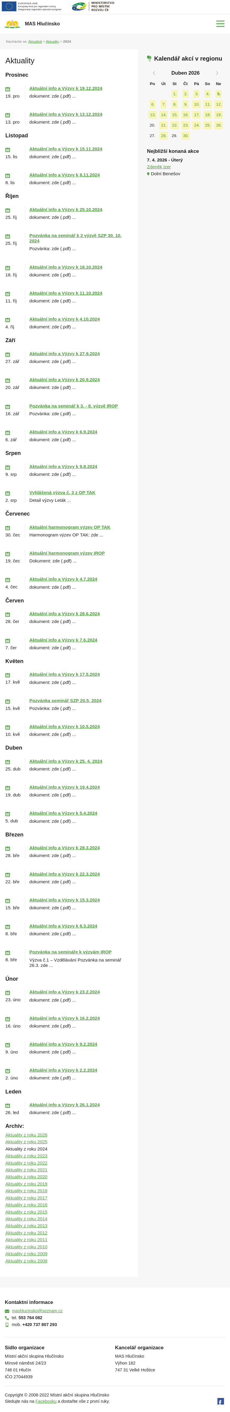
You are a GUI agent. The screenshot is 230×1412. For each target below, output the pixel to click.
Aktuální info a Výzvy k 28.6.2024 (64, 613)
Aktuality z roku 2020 (26, 1176)
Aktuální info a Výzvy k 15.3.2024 (64, 899)
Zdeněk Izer (159, 166)
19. (219, 115)
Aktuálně (35, 41)
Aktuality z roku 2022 (26, 1162)
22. (175, 125)
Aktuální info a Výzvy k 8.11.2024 (64, 174)
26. (219, 125)
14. (164, 115)
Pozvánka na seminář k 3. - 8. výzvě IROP (73, 405)
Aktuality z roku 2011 (26, 1239)
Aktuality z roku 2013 (26, 1225)
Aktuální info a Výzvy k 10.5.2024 (64, 726)
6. (153, 104)
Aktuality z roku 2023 (26, 1155)
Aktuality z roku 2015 (26, 1211)
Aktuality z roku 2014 (26, 1218)
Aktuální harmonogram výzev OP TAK (70, 527)
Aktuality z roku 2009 (26, 1253)
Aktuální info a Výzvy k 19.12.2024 (65, 88)
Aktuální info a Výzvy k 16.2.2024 (64, 1018)
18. (208, 115)
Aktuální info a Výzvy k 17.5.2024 (64, 674)
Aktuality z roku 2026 (26, 1134)
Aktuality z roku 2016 (26, 1204)
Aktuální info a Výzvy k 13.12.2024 (65, 114)
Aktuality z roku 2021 (26, 1169)
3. (197, 94)
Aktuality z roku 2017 (26, 1197)
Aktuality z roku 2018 (26, 1190)
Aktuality (52, 41)
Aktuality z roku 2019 (26, 1183)
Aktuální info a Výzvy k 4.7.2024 (63, 579)
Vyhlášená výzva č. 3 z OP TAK (62, 492)
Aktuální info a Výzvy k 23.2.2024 (64, 991)
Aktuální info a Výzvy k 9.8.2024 (63, 466)
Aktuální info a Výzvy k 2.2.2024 (63, 1070)
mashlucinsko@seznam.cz (37, 1310)
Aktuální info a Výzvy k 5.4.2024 (63, 813)
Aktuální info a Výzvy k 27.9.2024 (64, 353)
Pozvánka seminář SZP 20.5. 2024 (65, 700)
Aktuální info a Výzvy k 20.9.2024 (64, 379)
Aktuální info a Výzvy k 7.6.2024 (63, 639)
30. (186, 135)
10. (197, 104)
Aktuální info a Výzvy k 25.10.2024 (65, 209)
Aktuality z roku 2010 (26, 1246)
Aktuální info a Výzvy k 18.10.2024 (65, 267)
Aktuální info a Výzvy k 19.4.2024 (64, 787)
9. (185, 104)
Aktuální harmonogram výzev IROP (67, 553)
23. (186, 125)
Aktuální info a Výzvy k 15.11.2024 (65, 148)
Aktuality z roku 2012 (26, 1232)
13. (153, 115)
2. (185, 94)
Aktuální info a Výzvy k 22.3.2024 (64, 873)
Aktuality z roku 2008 (26, 1260)
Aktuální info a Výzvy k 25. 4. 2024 (65, 761)
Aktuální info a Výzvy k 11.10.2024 (65, 293)
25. (208, 125)
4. (208, 94)
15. (175, 115)
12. (219, 104)
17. (197, 115)
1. (175, 94)
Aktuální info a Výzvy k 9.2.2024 (63, 1044)
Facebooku (46, 1401)
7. (164, 104)
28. (164, 135)
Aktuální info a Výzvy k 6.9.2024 (63, 431)
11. (208, 104)
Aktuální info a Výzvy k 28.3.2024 (64, 847)
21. (164, 125)
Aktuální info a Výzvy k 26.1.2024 (64, 1104)
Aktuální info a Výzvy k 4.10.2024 (64, 319)
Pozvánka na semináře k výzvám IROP (70, 951)
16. (186, 115)
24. (197, 125)
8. (175, 104)
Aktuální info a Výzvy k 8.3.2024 (63, 925)
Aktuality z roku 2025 (26, 1141)
